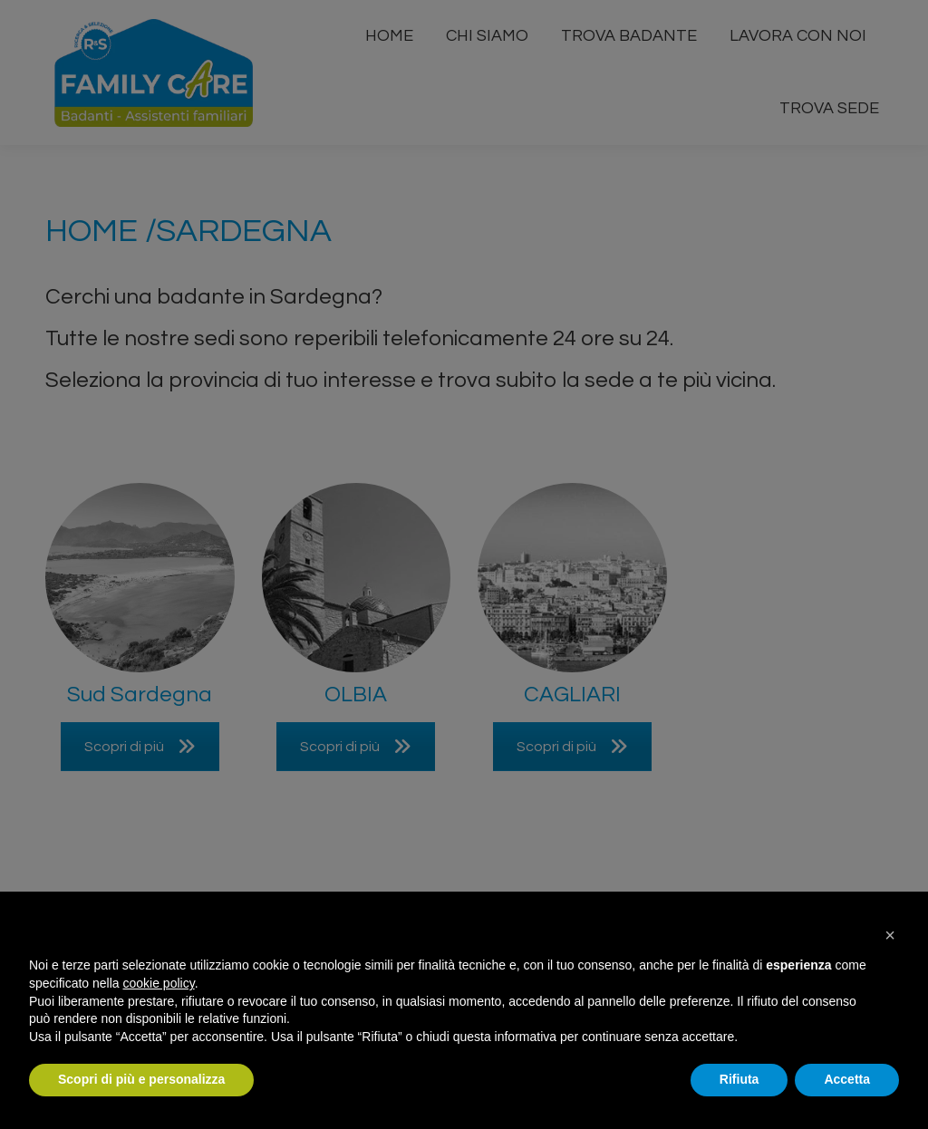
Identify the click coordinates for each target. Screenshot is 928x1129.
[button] (889, 935)
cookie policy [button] (159, 983)
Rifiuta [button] (739, 1079)
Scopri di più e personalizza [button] (141, 1079)
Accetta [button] (847, 1079)
